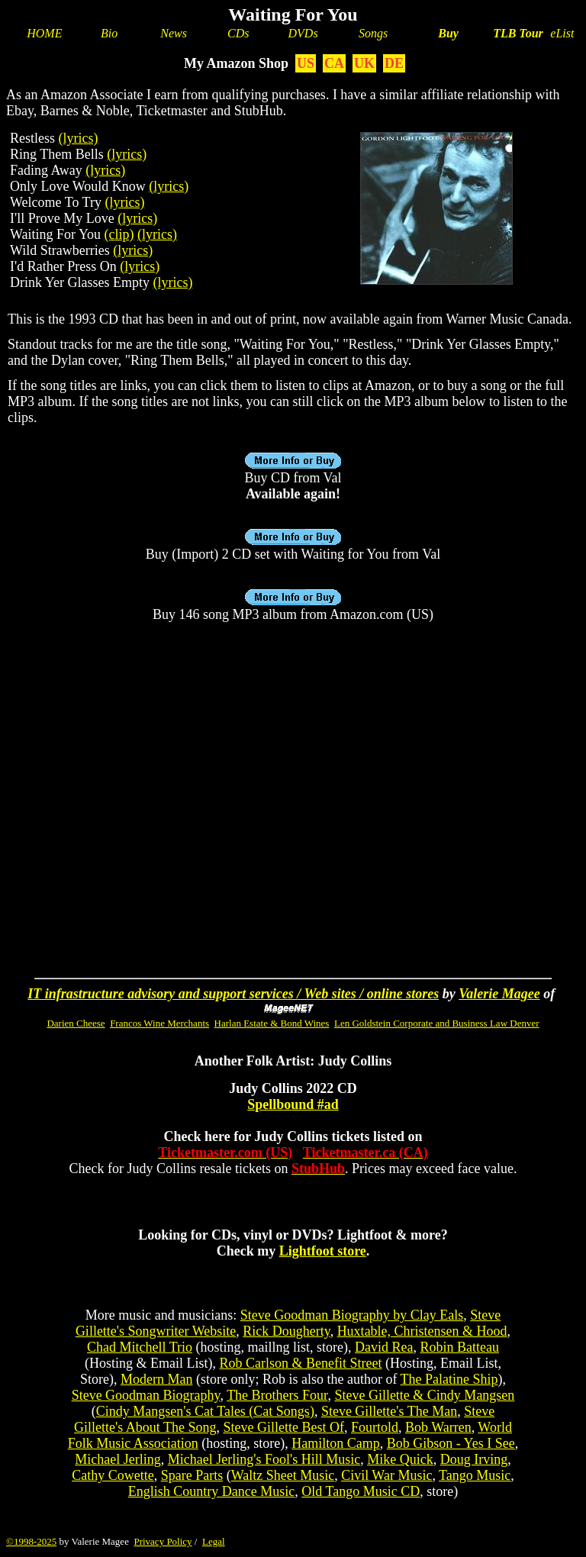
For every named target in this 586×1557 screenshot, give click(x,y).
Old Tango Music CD (360, 1491)
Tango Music (474, 1475)
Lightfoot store (322, 1251)
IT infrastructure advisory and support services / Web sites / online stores (233, 993)
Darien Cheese (76, 1023)
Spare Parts (192, 1475)
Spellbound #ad (293, 1104)
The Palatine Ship (449, 1379)
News (173, 33)
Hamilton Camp (335, 1443)
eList (562, 33)
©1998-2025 (31, 1541)
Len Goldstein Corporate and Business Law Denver (436, 1023)
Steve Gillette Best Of (283, 1427)
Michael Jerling (117, 1459)
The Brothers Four (277, 1395)
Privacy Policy (163, 1541)
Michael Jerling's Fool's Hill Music (264, 1459)
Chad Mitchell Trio (139, 1347)
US (305, 63)
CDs (238, 33)
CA (334, 63)
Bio (109, 33)
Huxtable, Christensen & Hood (422, 1331)
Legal (213, 1541)
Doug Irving (474, 1459)
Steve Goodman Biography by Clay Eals (351, 1315)
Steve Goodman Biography (146, 1395)
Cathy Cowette (112, 1475)
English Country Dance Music (211, 1491)
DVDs (303, 33)
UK (364, 63)
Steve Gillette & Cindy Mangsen (424, 1395)
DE (394, 63)
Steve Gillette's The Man (389, 1411)
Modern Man (156, 1379)
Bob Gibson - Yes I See (451, 1443)
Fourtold (374, 1427)
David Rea (384, 1347)
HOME (44, 33)
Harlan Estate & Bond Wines (272, 1023)
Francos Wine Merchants (159, 1023)
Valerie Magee (499, 993)
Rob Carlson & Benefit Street (301, 1363)
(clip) (119, 234)
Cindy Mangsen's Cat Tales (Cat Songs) (205, 1411)
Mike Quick (400, 1459)
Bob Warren (438, 1427)
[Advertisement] (293, 756)
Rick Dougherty (286, 1331)
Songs (373, 33)
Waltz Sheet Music (283, 1475)
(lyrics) (78, 138)
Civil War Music (386, 1475)
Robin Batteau (459, 1347)
